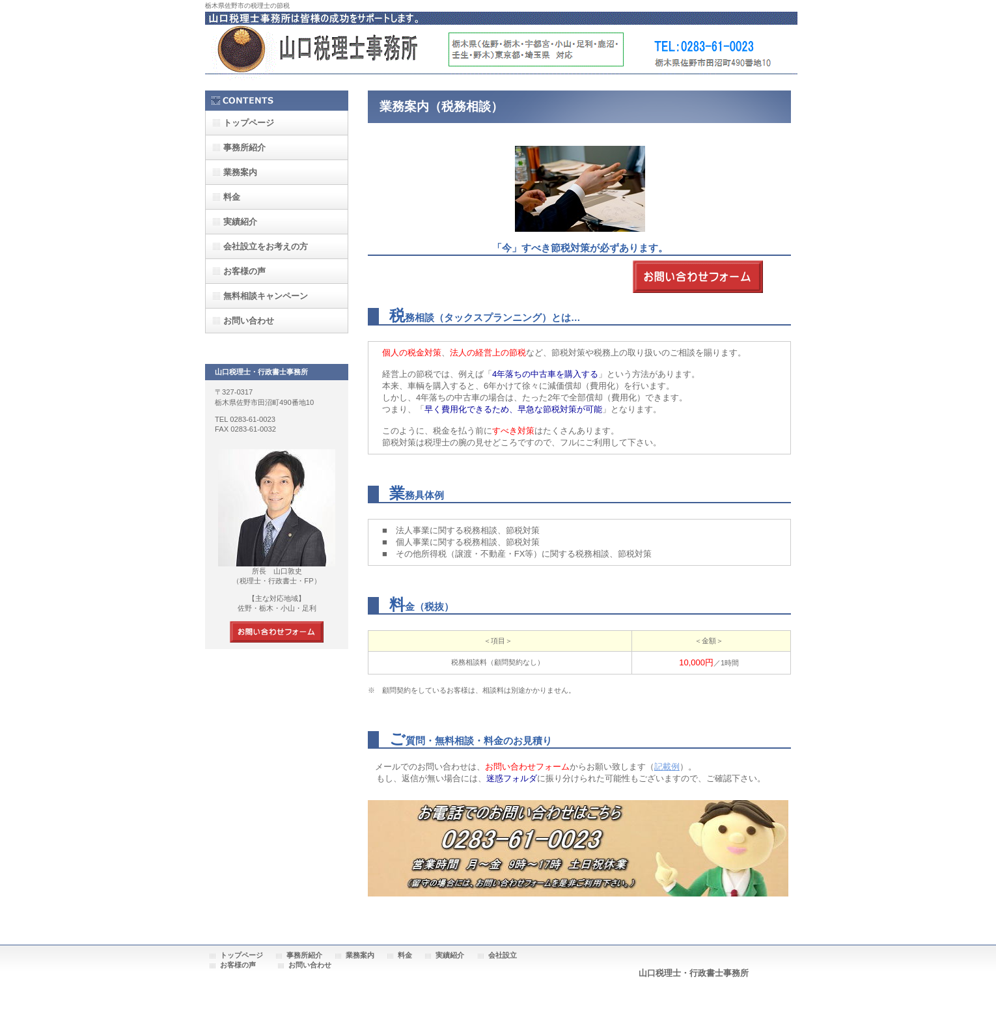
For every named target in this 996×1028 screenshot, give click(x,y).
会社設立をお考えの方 (265, 246)
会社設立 (502, 955)
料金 (405, 955)
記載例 (667, 766)
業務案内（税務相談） (441, 106)
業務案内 (360, 955)
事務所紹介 (304, 955)
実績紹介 (450, 955)
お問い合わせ (309, 965)
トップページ (241, 955)
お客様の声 (244, 271)
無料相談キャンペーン (265, 296)
